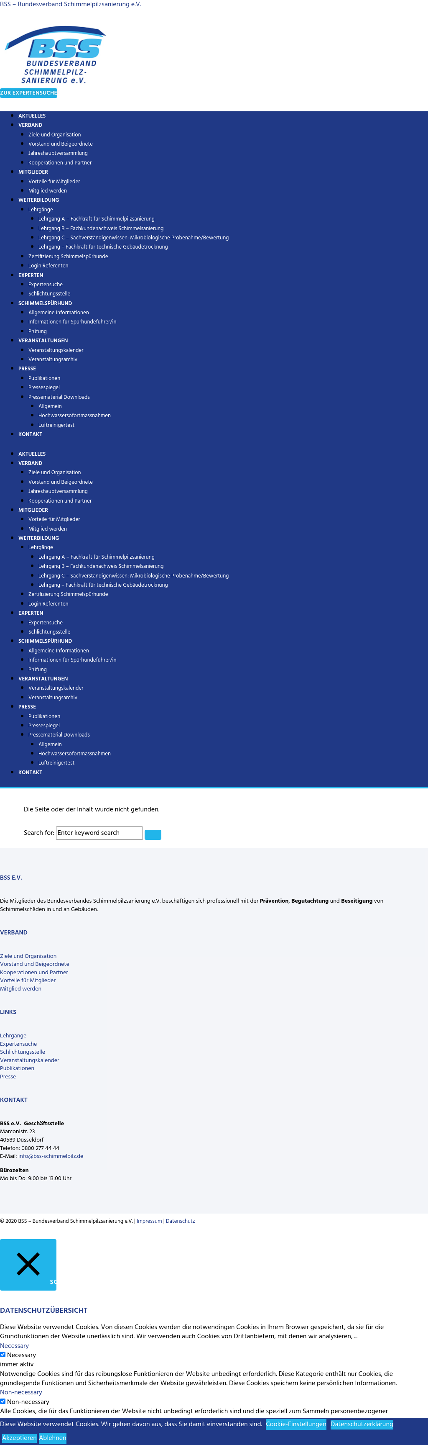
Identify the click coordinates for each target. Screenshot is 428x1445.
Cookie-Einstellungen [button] (296, 1424)
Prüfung (37, 669)
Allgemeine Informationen (58, 312)
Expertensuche (45, 284)
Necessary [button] (14, 1346)
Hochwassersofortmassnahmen (74, 415)
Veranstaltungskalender (56, 350)
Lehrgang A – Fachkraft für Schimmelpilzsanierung (96, 219)
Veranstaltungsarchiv (52, 359)
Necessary (21, 1355)
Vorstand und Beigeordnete (60, 144)
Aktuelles (32, 454)
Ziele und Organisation (54, 135)
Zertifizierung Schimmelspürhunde (68, 256)
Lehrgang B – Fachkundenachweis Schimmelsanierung (101, 228)
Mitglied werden (47, 529)
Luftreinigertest (56, 425)
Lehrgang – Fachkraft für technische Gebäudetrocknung (103, 247)
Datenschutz (180, 1221)
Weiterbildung (38, 200)
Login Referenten (48, 266)
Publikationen (44, 378)
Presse (27, 368)
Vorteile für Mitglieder (54, 181)
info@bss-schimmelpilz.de (50, 1156)
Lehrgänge (40, 209)
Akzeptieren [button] (19, 1438)
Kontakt (30, 434)
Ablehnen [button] (52, 1438)
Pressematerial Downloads (59, 397)
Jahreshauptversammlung (58, 153)
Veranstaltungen (43, 340)
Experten (30, 275)
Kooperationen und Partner (60, 163)
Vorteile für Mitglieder (28, 981)
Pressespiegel (44, 387)
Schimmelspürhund (45, 303)
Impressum (149, 1221)
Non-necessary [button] (21, 1392)
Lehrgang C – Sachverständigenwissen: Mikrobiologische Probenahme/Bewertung (133, 238)
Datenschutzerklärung (362, 1424)
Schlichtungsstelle (49, 632)
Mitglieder (33, 172)
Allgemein (50, 406)
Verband (30, 125)
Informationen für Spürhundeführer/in (72, 322)
